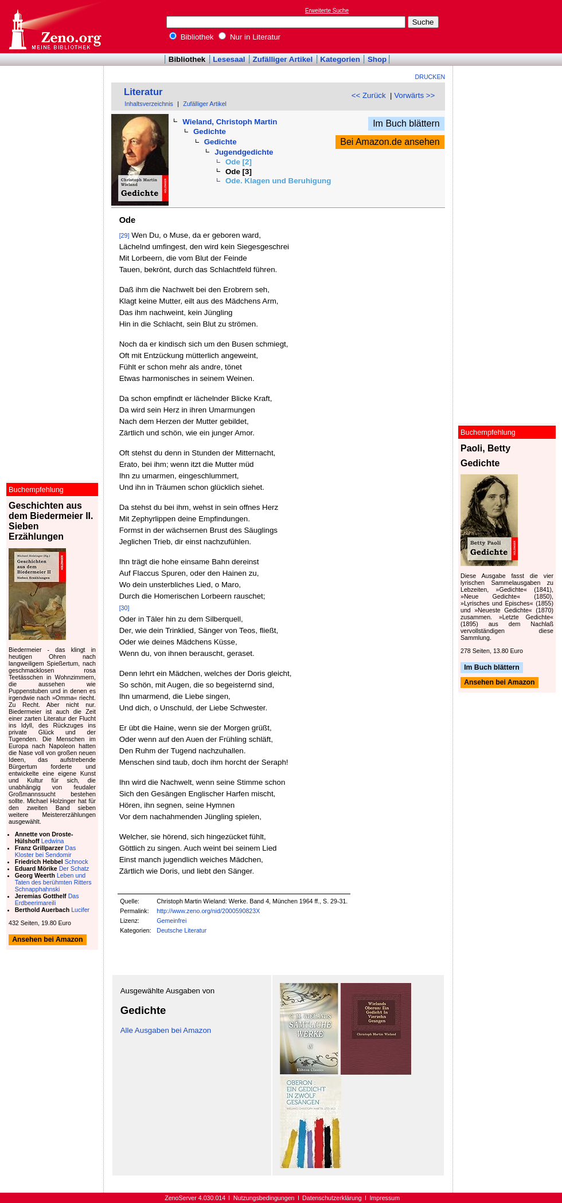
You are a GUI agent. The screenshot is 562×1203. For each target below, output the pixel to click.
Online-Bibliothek (54, 26)
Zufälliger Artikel (283, 59)
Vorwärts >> (414, 95)
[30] (124, 607)
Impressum (384, 1197)
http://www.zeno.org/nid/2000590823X (208, 910)
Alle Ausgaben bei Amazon (166, 1030)
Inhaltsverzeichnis (148, 103)
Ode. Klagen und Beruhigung (278, 180)
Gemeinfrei (171, 920)
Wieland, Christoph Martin (229, 121)
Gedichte (209, 131)
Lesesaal (229, 59)
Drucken (430, 76)
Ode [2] (238, 162)
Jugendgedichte (243, 152)
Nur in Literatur (249, 37)
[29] (124, 235)
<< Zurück (369, 95)
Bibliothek (191, 37)
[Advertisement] (509, 26)
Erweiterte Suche (327, 10)
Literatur (143, 92)
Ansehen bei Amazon (499, 683)
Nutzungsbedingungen (264, 1197)
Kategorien (340, 59)
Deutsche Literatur (181, 930)
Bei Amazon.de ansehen (389, 142)
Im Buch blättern (406, 123)
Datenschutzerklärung (332, 1197)
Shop (377, 59)
